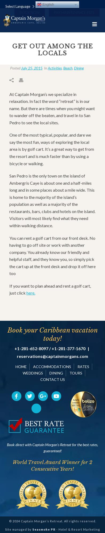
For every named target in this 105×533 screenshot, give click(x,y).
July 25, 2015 (31, 68)
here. (30, 292)
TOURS (75, 373)
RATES (83, 366)
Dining (79, 68)
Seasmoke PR (44, 529)
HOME (21, 366)
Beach (67, 68)
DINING (56, 373)
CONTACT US (52, 379)
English (45, 4)
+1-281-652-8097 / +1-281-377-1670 (49, 348)
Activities (55, 68)
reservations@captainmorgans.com (52, 356)
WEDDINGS (33, 373)
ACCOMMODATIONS (52, 366)
